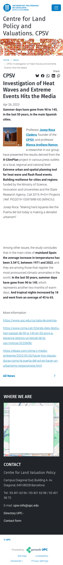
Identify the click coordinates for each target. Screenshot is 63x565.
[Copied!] (58, 76)
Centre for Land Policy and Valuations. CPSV (26, 26)
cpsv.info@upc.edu (26, 505)
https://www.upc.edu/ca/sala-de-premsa (30, 320)
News (16, 60)
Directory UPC (13, 513)
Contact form (12, 520)
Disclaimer (16, 561)
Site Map (22, 556)
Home (6, 60)
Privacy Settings (39, 561)
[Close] (56, 7)
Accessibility (41, 556)
